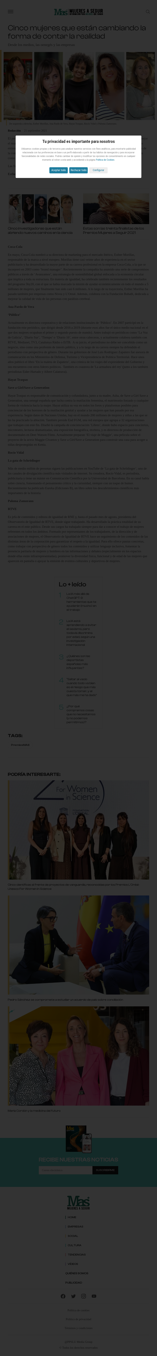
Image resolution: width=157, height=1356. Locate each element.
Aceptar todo (58, 170)
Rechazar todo (78, 170)
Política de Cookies (105, 159)
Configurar (98, 170)
